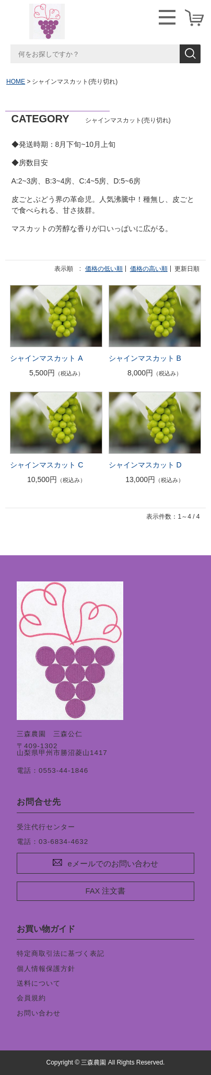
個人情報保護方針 (46, 969)
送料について (39, 983)
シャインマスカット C (46, 465)
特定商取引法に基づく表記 (60, 953)
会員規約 (31, 998)
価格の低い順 (104, 268)
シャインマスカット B (145, 358)
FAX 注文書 (106, 891)
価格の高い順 (149, 268)
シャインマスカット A (46, 358)
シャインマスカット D (145, 465)
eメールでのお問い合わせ (112, 864)
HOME (15, 81)
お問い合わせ (39, 1013)
